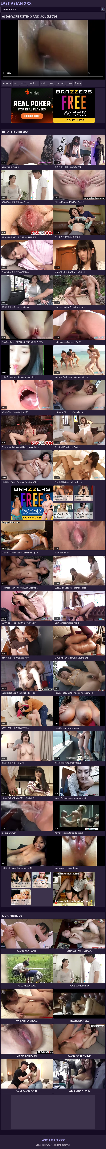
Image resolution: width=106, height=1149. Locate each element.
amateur (7, 83)
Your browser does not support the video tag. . (53, 50)
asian (24, 83)
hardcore (34, 83)
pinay (69, 83)
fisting (78, 83)
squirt (43, 83)
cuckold (60, 83)
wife (16, 83)
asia (51, 83)
